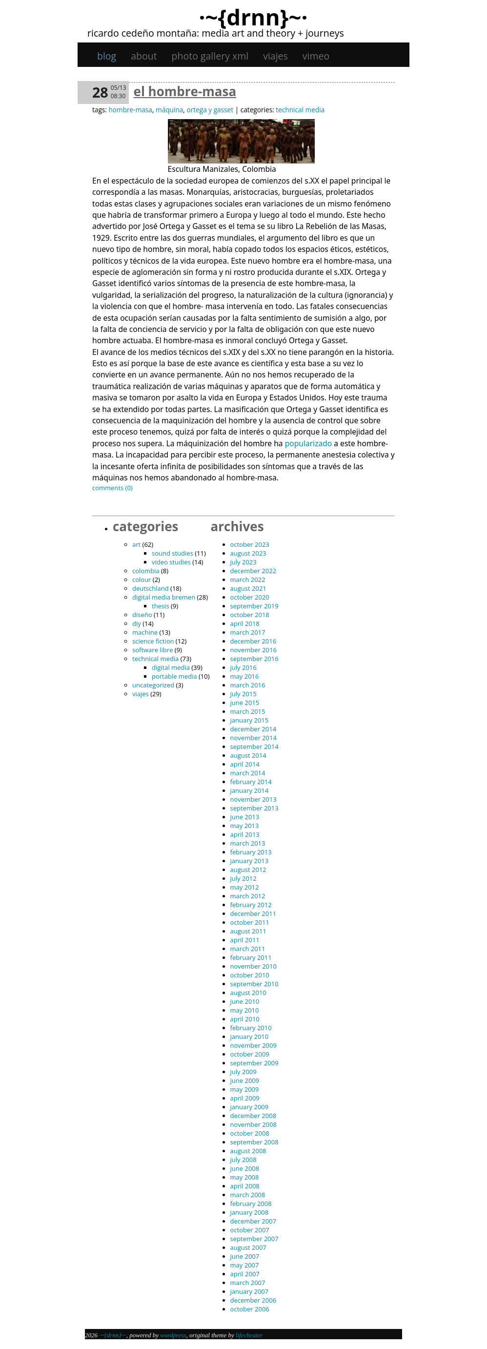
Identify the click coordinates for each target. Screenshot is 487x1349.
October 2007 (249, 1229)
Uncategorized (153, 685)
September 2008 (254, 1142)
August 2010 (248, 992)
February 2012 (251, 904)
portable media (174, 676)
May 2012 (244, 887)
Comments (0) (112, 487)
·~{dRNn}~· (253, 16)
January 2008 (249, 1212)
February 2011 (251, 957)
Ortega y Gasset (209, 109)
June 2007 (245, 1256)
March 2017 (247, 632)
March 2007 (247, 1282)
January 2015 (249, 720)
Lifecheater (249, 1335)
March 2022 (247, 579)
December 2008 (253, 1115)
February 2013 (251, 852)
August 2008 (248, 1150)
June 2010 (245, 1001)
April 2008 (245, 1186)
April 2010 (245, 1019)
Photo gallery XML (210, 55)
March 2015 (247, 711)
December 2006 (253, 1300)
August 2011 (248, 931)
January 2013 (249, 860)
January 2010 (249, 1036)
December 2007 (253, 1221)
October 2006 (249, 1309)
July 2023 (243, 562)
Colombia (146, 570)
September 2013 (254, 808)
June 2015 (245, 702)
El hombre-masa (185, 91)
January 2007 (249, 1291)
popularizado (308, 443)
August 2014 (248, 755)
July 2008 (243, 1159)
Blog (106, 55)
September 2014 (254, 746)
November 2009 (253, 1045)
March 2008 (247, 1194)
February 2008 (251, 1203)
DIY (136, 623)
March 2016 (247, 685)
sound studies (172, 553)
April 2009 (245, 1098)
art (136, 544)
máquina (169, 109)
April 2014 (245, 764)
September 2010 (254, 983)
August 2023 (248, 553)
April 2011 (245, 939)
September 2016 (254, 658)
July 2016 (243, 667)
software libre (152, 649)
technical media (300, 109)
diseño (142, 614)
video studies (171, 562)
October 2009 (249, 1054)
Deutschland (150, 588)
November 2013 (253, 799)
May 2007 (244, 1265)
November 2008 (253, 1124)
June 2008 (245, 1168)
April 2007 (245, 1273)
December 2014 (253, 729)
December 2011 (253, 913)
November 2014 (253, 737)
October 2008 (249, 1133)
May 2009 (244, 1089)
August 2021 (248, 588)
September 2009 (254, 1062)
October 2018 (249, 614)
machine (145, 632)
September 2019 (254, 606)
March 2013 (247, 843)
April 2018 (245, 623)
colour (141, 579)
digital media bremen (163, 597)
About (144, 55)
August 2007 (248, 1247)
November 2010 (253, 966)
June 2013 (245, 816)
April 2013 (245, 834)
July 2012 (243, 878)
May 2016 (244, 676)
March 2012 (247, 896)
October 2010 (249, 975)
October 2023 (249, 544)
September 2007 (254, 1238)
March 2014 (247, 772)
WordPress (173, 1335)
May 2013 (244, 825)
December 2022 (253, 570)
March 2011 (247, 948)
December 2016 (253, 641)
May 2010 (244, 1010)
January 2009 (249, 1106)
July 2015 (243, 693)
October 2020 (249, 597)
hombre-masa (130, 109)
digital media (171, 667)
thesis (160, 606)
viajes (275, 55)
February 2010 (251, 1027)
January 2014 (249, 790)
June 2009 (245, 1080)
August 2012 (248, 869)
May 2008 (244, 1177)
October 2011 (249, 922)
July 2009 (243, 1071)
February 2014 (251, 781)
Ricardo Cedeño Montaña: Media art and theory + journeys (215, 33)
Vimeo (316, 55)
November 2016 (253, 649)
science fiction (153, 641)
